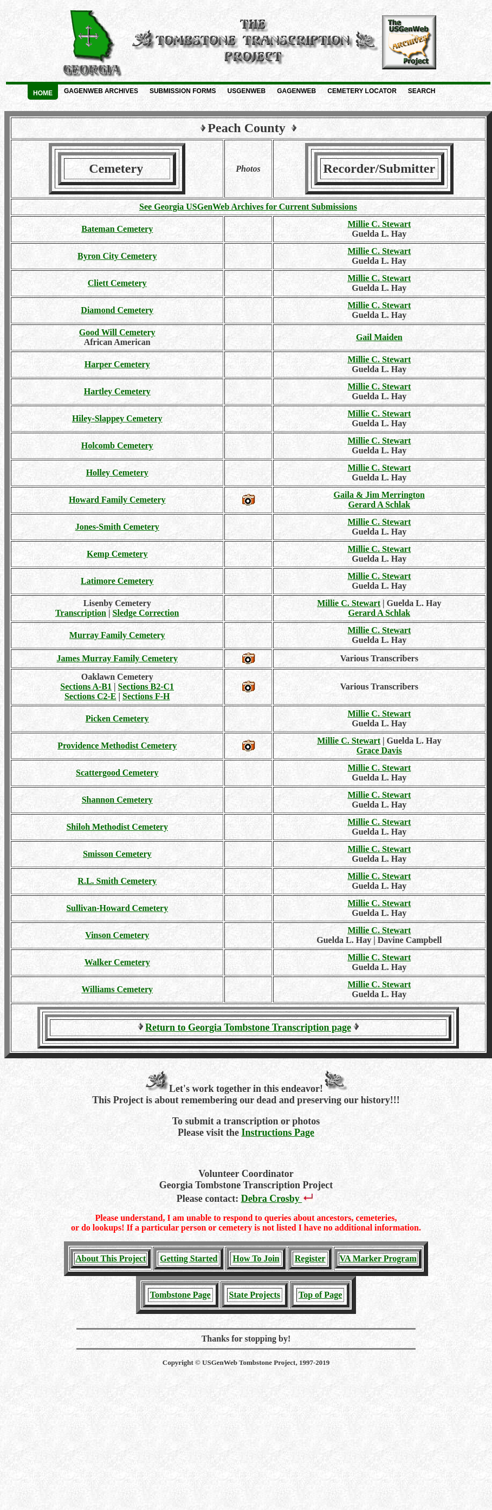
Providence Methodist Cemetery (117, 745)
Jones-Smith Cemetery (117, 526)
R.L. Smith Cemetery (117, 881)
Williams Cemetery (117, 989)
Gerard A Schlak (379, 504)
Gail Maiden (379, 337)
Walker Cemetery (117, 962)
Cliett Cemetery (117, 283)
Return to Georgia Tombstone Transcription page (248, 1027)
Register (310, 1258)
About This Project (110, 1258)
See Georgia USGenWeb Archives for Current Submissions (248, 206)
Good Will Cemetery (117, 332)
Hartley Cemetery (117, 391)
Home (43, 93)
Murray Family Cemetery (117, 635)
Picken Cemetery (117, 718)
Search (422, 91)
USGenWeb (247, 91)
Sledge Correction (146, 612)
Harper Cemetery (117, 364)
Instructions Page (277, 1132)
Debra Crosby (278, 1198)
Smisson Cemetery (117, 853)
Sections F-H (146, 696)
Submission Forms (183, 91)
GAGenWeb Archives (101, 91)
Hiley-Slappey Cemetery (117, 418)
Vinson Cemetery (117, 935)
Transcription (80, 612)
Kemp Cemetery (117, 553)
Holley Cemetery (117, 472)
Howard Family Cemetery (117, 499)
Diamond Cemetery (117, 310)
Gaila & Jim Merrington (379, 494)
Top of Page (320, 1294)
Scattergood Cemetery (117, 772)
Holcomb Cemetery (117, 445)
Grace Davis (379, 750)
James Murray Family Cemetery (116, 658)
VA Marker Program (378, 1258)
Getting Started (188, 1258)
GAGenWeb (296, 91)
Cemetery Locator (362, 91)
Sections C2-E (90, 696)
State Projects (254, 1294)
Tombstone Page (180, 1294)
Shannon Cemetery (117, 799)
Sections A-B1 (86, 686)
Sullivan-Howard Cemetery (117, 908)
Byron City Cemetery (117, 256)
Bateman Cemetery (117, 228)
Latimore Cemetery (117, 580)
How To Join (255, 1258)
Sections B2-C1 (146, 686)
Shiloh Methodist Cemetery (117, 826)
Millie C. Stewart (379, 224)
